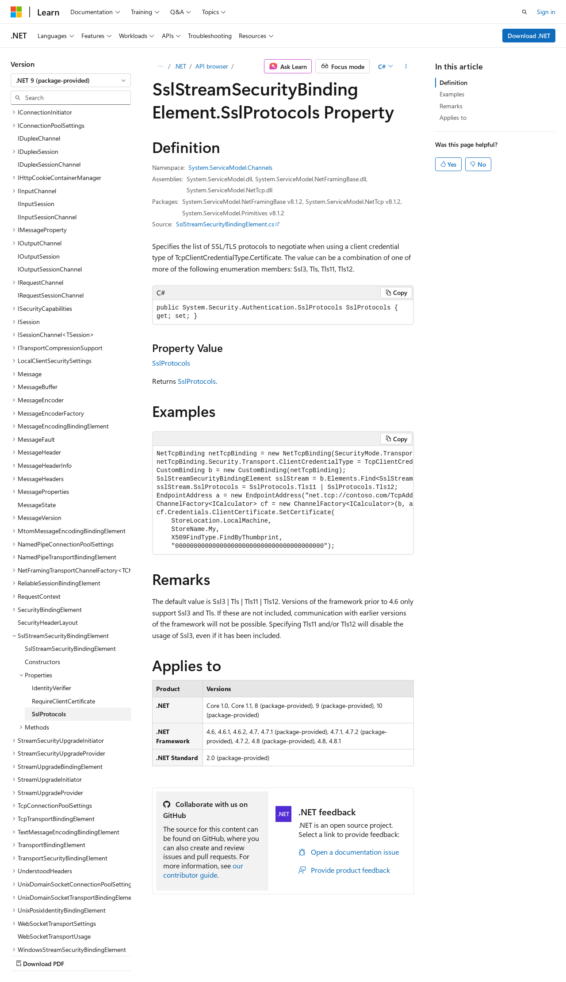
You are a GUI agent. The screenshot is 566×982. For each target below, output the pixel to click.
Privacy (193, 955)
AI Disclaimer (28, 955)
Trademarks (280, 955)
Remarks (451, 106)
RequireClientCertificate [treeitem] (63, 624)
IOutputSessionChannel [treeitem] (50, 192)
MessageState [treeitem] (37, 428)
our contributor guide (203, 870)
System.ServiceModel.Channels (230, 167)
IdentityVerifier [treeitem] (51, 611)
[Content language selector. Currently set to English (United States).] (51, 934)
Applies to (453, 117)
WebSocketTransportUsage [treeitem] (54, 859)
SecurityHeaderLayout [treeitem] (48, 545)
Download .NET (529, 35)
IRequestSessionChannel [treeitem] (51, 218)
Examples (452, 94)
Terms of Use (237, 955)
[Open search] (524, 12)
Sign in (546, 12)
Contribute (158, 955)
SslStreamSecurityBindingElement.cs (225, 224)
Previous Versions (80, 955)
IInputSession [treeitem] (36, 126)
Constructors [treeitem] (42, 585)
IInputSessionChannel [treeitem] (47, 140)
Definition (453, 82)
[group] (283, 500)
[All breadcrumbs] (160, 66)
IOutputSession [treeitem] (39, 179)
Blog (120, 955)
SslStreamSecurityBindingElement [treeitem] (70, 571)
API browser (211, 66)
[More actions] (406, 66)
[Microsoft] (16, 12)
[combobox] (71, 80)
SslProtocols (171, 362)
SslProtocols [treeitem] (49, 637)
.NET (180, 66)
